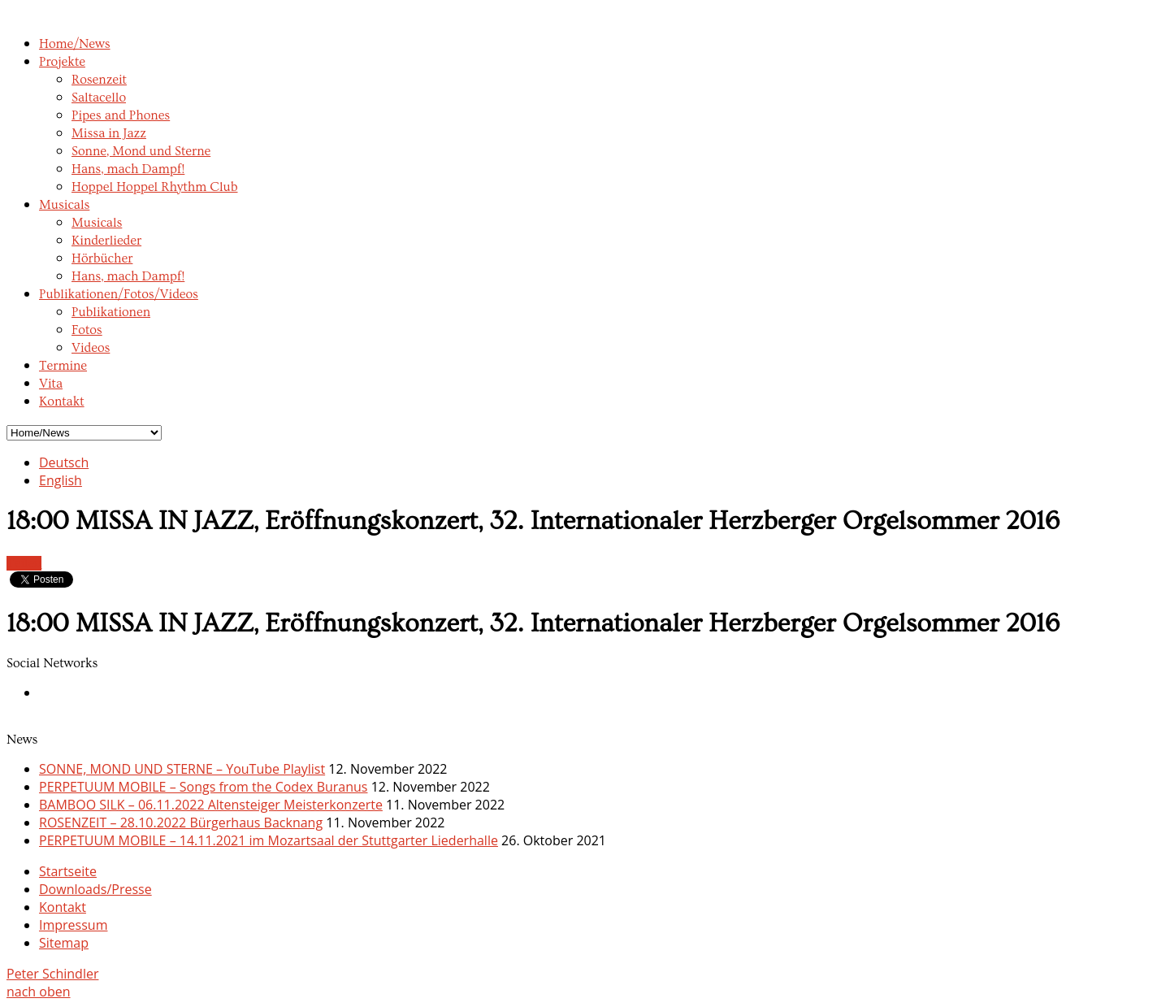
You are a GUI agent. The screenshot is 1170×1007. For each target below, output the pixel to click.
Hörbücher (102, 258)
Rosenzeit (99, 79)
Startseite (68, 871)
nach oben (38, 991)
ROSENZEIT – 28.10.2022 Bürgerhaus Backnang (181, 822)
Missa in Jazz (109, 133)
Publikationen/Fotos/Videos (118, 294)
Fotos (87, 330)
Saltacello (99, 97)
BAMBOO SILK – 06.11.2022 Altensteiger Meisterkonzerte (211, 805)
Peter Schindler (52, 974)
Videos (91, 348)
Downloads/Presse (95, 889)
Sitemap (64, 943)
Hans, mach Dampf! (128, 169)
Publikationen (111, 312)
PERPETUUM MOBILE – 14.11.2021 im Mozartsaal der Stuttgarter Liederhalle (268, 840)
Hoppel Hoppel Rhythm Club (155, 187)
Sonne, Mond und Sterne (141, 151)
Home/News (74, 44)
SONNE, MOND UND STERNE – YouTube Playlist (182, 769)
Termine (63, 365)
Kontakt (61, 401)
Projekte (62, 61)
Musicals (64, 204)
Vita (51, 383)
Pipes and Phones (121, 115)
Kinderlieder (106, 240)
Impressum (73, 925)
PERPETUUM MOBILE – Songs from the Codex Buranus (203, 787)
